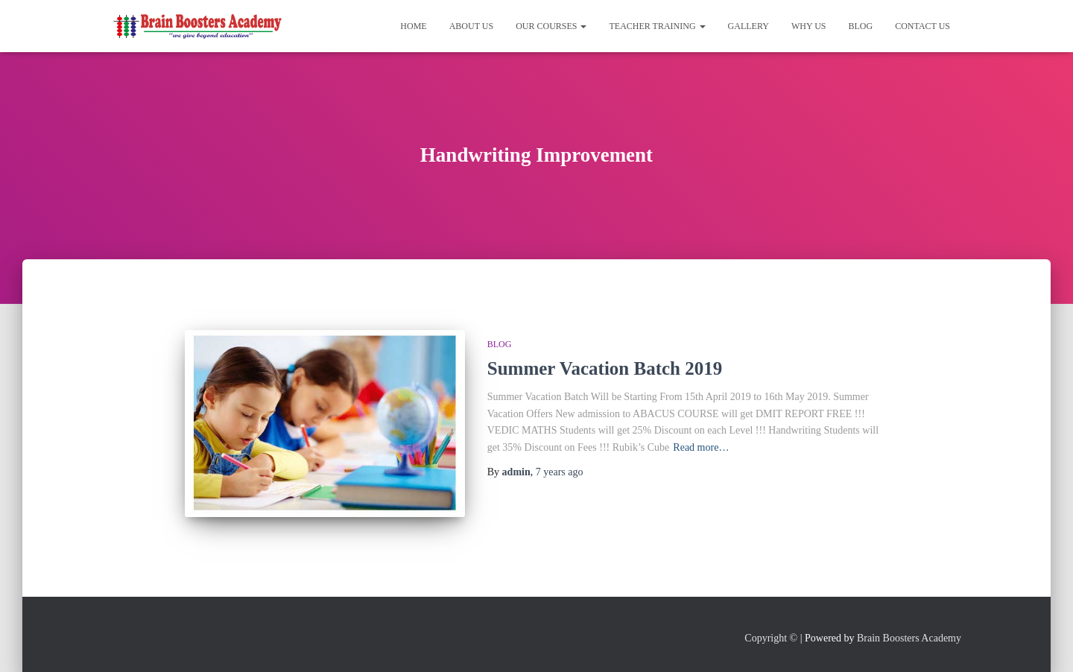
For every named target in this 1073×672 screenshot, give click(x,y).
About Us (471, 26)
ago (559, 472)
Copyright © (770, 638)
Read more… (701, 447)
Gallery (748, 26)
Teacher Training (657, 26)
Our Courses (551, 26)
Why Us (808, 26)
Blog (861, 26)
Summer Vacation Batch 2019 (605, 368)
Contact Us (922, 26)
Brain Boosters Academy (909, 638)
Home (413, 26)
